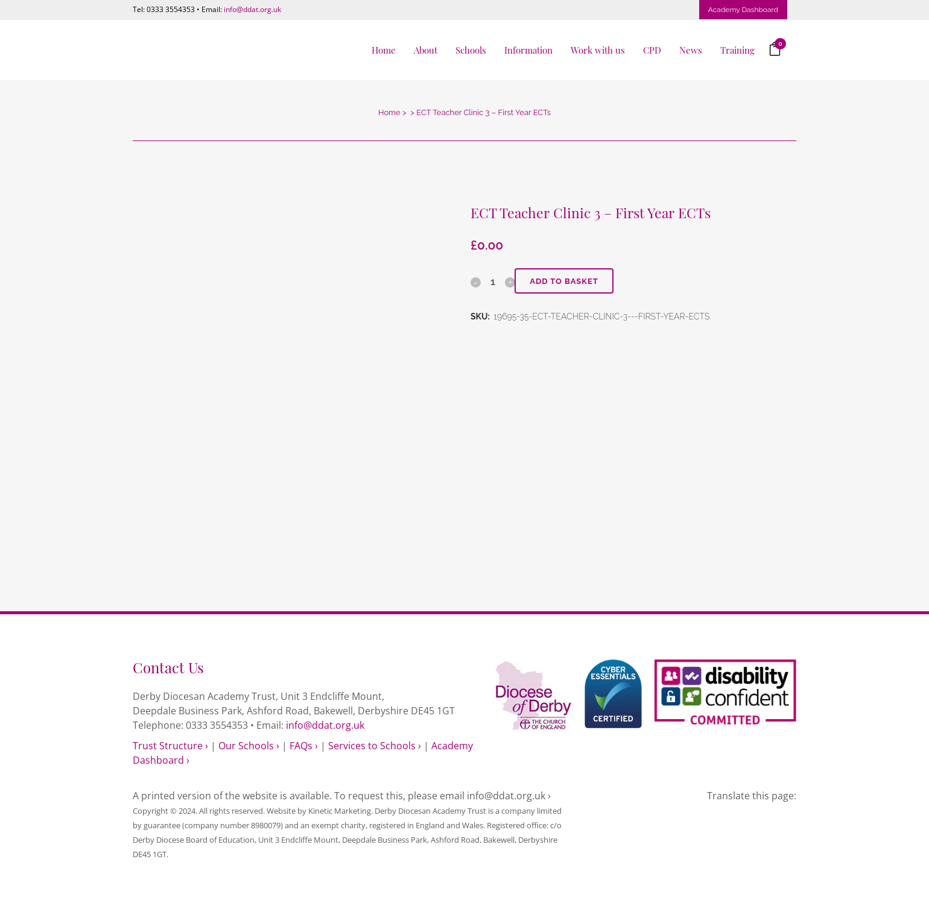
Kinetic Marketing (339, 810)
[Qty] (493, 281)
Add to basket (564, 281)
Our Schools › (248, 745)
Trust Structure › (170, 745)
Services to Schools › (374, 745)
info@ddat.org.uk (252, 9)
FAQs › (304, 745)
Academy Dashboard (743, 9)
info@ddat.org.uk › (509, 795)
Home (389, 112)
